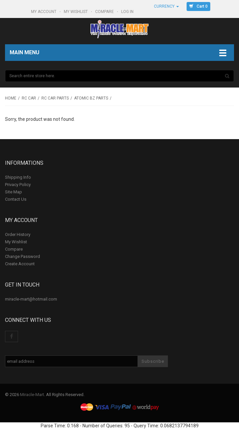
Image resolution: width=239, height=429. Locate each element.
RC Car (29, 98)
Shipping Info (18, 177)
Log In (128, 11)
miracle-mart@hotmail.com (31, 299)
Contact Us (15, 199)
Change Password (22, 256)
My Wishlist (76, 11)
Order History (17, 234)
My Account (44, 11)
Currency (166, 6)
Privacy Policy (18, 184)
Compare (105, 11)
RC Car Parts (55, 98)
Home (10, 98)
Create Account (20, 263)
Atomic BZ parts (91, 98)
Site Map (13, 191)
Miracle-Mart (32, 394)
